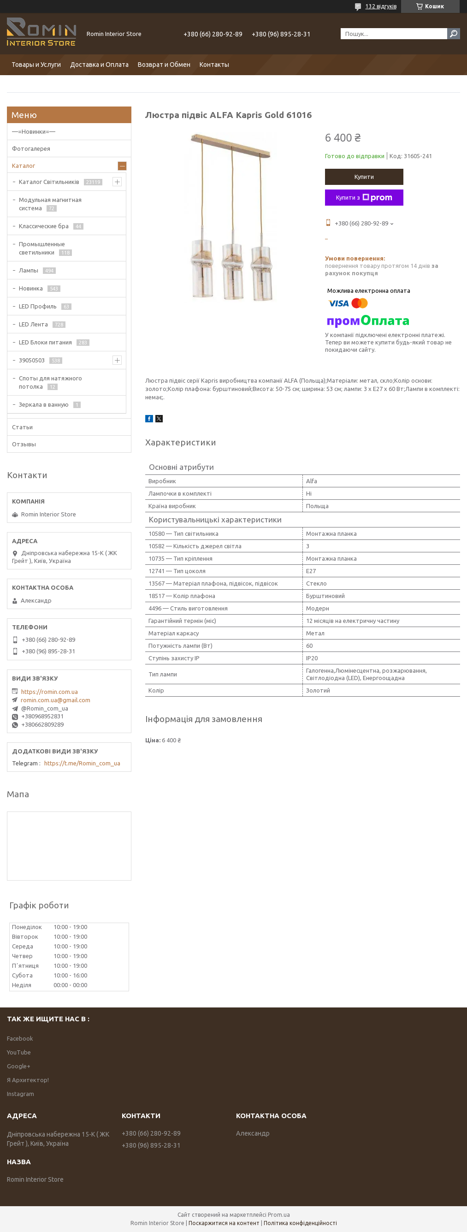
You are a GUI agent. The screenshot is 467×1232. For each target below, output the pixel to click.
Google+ (18, 1066)
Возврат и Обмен (164, 64)
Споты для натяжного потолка (50, 382)
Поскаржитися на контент (224, 1223)
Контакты (214, 64)
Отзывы (24, 444)
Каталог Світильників (49, 181)
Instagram (20, 1093)
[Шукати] (453, 33)
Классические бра (44, 226)
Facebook (20, 1038)
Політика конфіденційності (300, 1223)
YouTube (19, 1052)
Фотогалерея (31, 148)
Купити (364, 176)
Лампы (28, 270)
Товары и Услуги (36, 64)
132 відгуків (381, 6)
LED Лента (33, 324)
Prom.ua (279, 1215)
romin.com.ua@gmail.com (55, 700)
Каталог (23, 165)
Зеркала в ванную (44, 404)
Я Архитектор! (28, 1080)
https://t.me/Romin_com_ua (82, 763)
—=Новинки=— (33, 131)
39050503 (32, 360)
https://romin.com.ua (49, 691)
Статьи (22, 427)
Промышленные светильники (42, 248)
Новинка (31, 288)
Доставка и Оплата (99, 64)
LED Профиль (38, 306)
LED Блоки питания (45, 342)
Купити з (364, 198)
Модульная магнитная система (50, 203)
